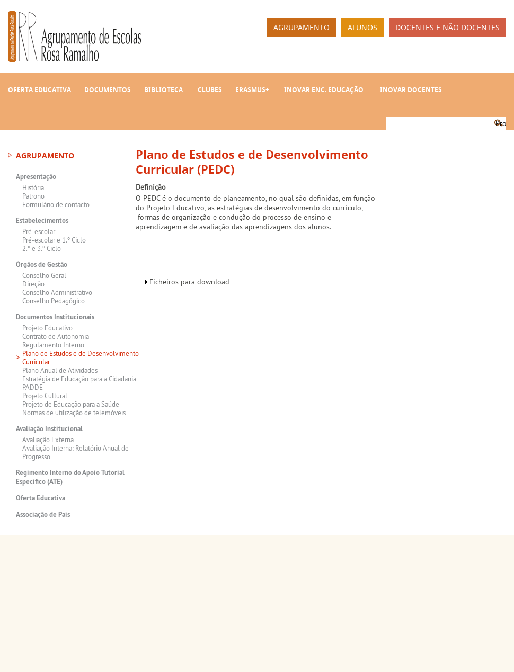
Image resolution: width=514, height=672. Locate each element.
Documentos (107, 89)
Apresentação (36, 176)
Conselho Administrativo (57, 292)
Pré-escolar (38, 231)
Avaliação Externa (48, 439)
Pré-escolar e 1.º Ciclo (54, 240)
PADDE (32, 387)
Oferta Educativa (39, 89)
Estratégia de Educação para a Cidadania (79, 378)
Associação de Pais (43, 514)
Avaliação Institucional (49, 428)
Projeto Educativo (47, 328)
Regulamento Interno (53, 345)
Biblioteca (163, 89)
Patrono (33, 196)
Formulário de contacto (56, 204)
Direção (33, 284)
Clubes (210, 89)
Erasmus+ (252, 89)
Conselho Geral (44, 275)
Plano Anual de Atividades (60, 370)
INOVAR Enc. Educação (324, 89)
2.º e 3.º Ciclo (41, 248)
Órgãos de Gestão (41, 264)
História (33, 187)
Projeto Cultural (44, 395)
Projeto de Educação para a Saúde (70, 404)
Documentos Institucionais (55, 316)
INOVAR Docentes (411, 89)
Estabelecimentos (42, 220)
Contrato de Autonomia (55, 336)
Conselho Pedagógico (53, 301)
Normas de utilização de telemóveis (74, 412)
